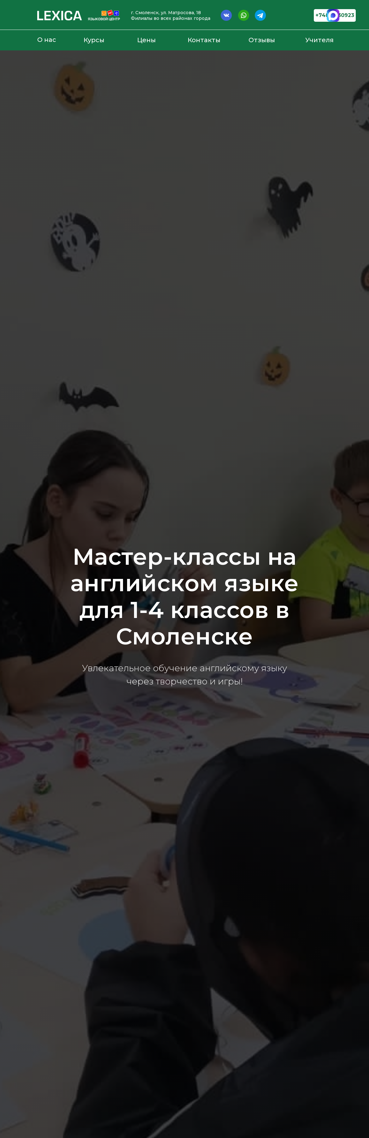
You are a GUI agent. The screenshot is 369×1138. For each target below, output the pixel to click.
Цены (146, 40)
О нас (46, 39)
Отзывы (262, 40)
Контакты (204, 40)
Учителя (319, 40)
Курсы (94, 40)
